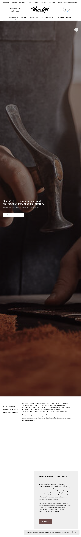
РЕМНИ (27, 19)
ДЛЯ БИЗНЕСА (37, 19)
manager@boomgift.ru (66, 9)
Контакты (52, 2)
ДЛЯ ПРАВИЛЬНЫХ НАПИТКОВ (17, 17)
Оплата (14, 2)
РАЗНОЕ (60, 19)
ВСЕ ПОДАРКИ (70, 19)
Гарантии (22, 2)
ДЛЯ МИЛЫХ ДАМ (50, 19)
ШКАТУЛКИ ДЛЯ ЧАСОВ (15, 19)
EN (67, 11)
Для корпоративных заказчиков (68, 2)
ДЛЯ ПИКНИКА (34, 17)
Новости (43, 2)
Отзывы (36, 2)
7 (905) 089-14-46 (66, 8)
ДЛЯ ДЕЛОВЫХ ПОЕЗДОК (64, 17)
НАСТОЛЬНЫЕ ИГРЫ (47, 17)
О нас (29, 2)
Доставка (6, 2)
